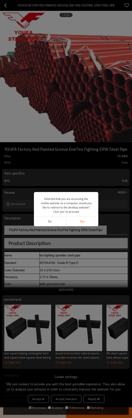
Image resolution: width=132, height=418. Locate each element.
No (50, 221)
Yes (82, 221)
